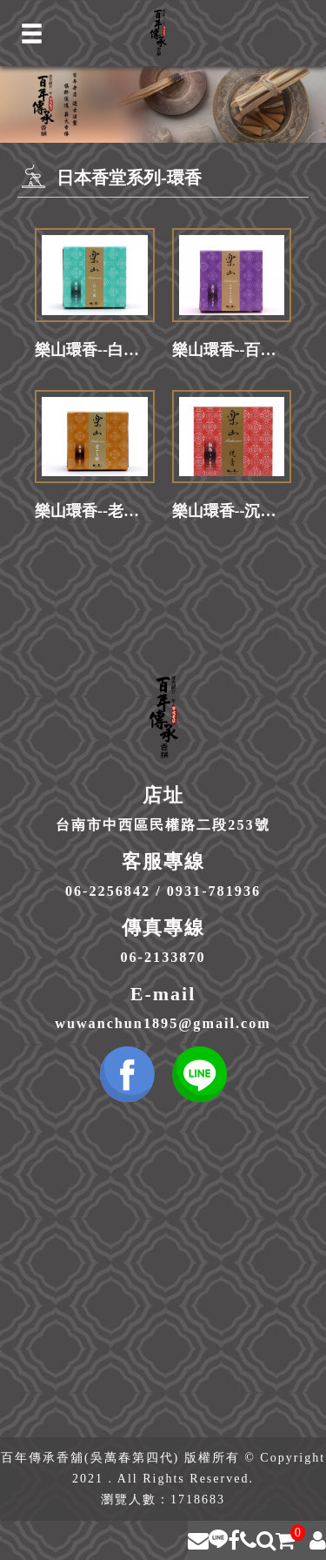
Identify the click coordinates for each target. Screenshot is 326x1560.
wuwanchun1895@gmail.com (163, 1024)
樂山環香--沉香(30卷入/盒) (232, 511)
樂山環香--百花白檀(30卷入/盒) (232, 350)
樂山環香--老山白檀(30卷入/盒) (95, 511)
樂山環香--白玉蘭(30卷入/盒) (95, 350)
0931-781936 (214, 891)
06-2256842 (107, 891)
